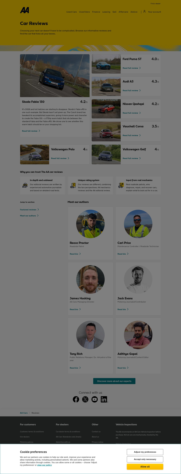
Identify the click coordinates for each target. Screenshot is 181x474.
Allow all (145, 466)
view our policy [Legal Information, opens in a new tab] (44, 465)
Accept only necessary (145, 459)
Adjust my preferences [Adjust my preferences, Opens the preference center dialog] (145, 452)
